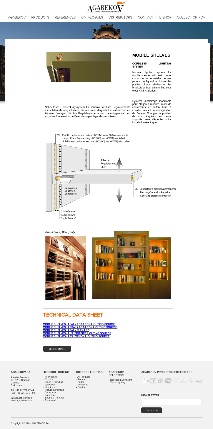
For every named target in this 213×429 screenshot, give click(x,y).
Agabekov (17, 17)
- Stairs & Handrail (53, 382)
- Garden (80, 387)
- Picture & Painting (53, 389)
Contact (146, 17)
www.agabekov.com (21, 400)
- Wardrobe (49, 384)
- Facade (80, 379)
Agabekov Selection (116, 374)
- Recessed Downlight (120, 379)
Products (40, 17)
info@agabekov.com (22, 398)
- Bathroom (49, 395)
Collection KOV (191, 17)
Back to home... (57, 348)
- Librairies (49, 387)
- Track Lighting (117, 382)
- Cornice (48, 379)
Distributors (120, 17)
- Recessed (49, 400)
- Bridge (80, 382)
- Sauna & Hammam (54, 397)
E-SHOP (165, 17)
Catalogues (92, 17)
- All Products (50, 376)
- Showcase (49, 392)
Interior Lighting (56, 372)
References (65, 17)
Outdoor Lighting (89, 372)
